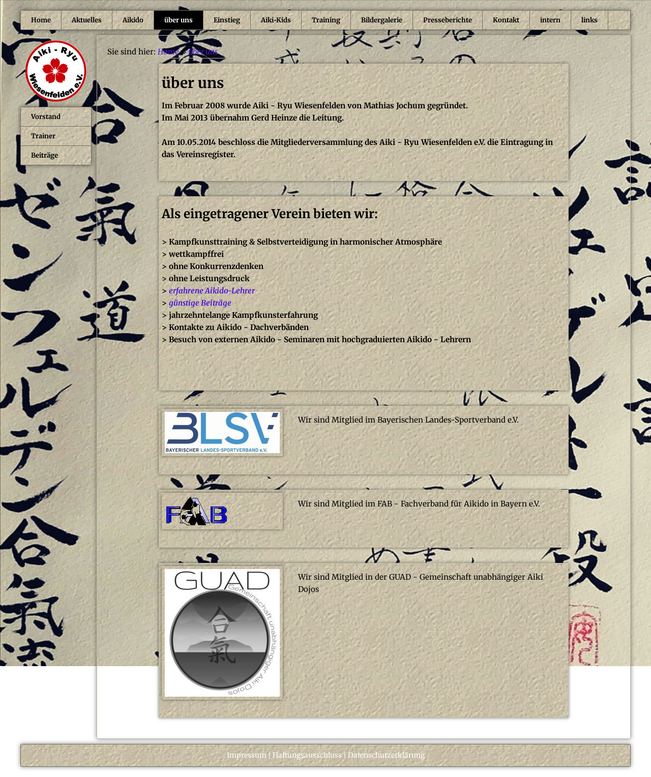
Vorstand (46, 116)
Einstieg (227, 20)
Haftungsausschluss (307, 755)
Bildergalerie (381, 20)
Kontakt (506, 20)
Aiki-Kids (276, 20)
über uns (178, 20)
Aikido (133, 20)
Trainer (43, 136)
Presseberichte (447, 20)
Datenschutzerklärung (386, 755)
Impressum (247, 755)
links (589, 20)
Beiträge (44, 155)
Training (326, 20)
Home (41, 20)
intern (550, 20)
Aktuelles (87, 20)
